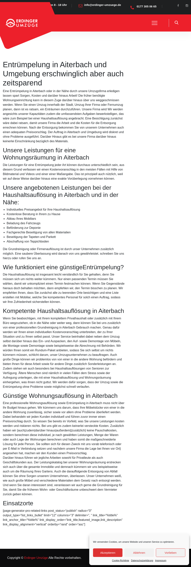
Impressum (160, 560)
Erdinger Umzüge (35, 557)
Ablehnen (139, 552)
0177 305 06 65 (146, 6)
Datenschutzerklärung (142, 560)
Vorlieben (171, 552)
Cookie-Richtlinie (120, 560)
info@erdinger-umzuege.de (102, 4)
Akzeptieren (107, 552)
